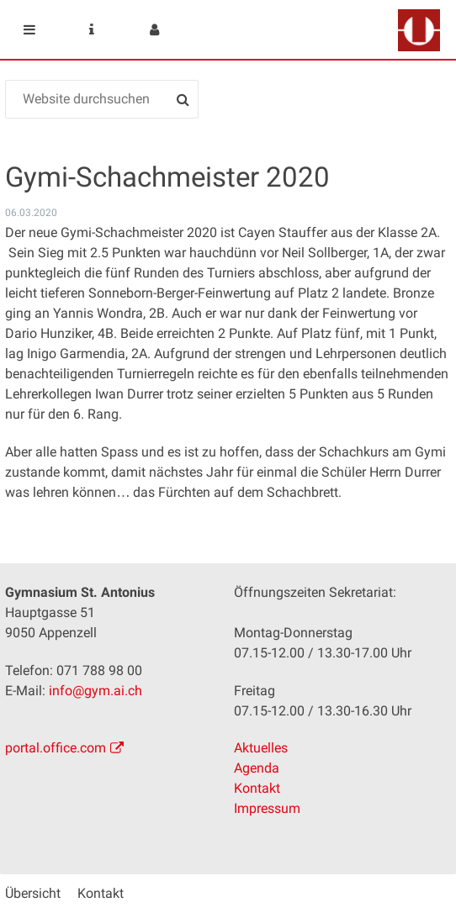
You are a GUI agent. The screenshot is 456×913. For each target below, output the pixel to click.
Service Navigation (91, 29)
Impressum (267, 808)
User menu (154, 29)
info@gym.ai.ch (95, 691)
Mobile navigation (29, 29)
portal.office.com (55, 748)
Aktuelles (261, 748)
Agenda (256, 768)
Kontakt (257, 788)
